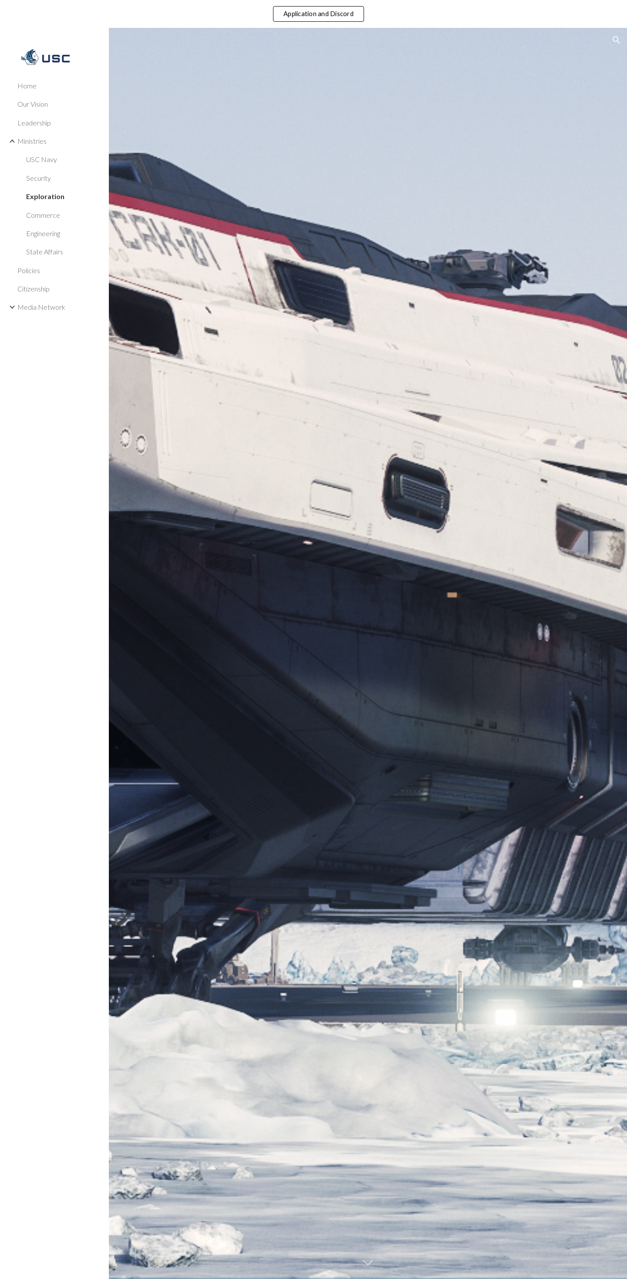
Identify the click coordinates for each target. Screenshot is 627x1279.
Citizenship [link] (33, 288)
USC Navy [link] (41, 159)
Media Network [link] (41, 307)
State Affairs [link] (44, 251)
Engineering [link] (43, 233)
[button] (616, 40)
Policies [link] (28, 270)
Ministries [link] (32, 141)
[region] (313, 14)
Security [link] (38, 178)
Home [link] (27, 85)
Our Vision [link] (32, 104)
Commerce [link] (43, 215)
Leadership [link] (34, 122)
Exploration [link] (45, 196)
